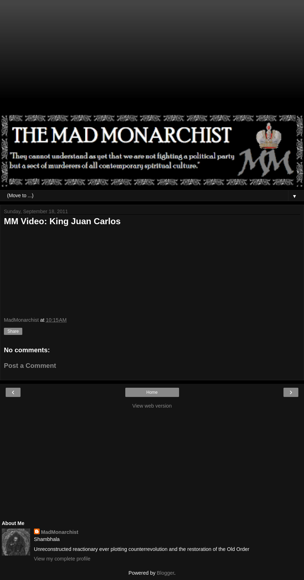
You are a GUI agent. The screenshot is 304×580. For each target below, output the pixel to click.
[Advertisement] (152, 60)
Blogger (165, 573)
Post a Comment (30, 365)
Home (151, 392)
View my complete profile (62, 559)
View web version (152, 406)
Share (13, 331)
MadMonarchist (60, 532)
